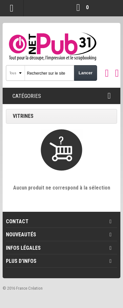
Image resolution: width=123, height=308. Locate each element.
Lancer (85, 72)
